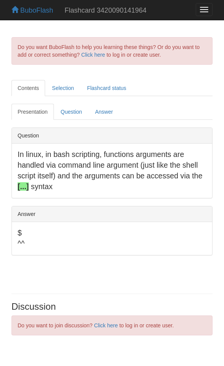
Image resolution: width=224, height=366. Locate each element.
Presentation (33, 112)
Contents (28, 88)
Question (71, 112)
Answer (104, 112)
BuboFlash (32, 10)
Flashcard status (107, 88)
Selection (63, 88)
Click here (93, 55)
